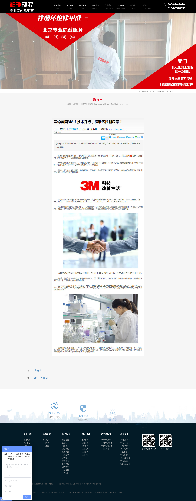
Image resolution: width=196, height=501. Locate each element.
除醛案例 (95, 7)
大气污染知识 (125, 446)
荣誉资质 (27, 443)
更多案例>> (66, 473)
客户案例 (66, 434)
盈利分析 (85, 446)
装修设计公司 (49, 484)
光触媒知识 (124, 452)
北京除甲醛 (90, 484)
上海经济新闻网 (40, 378)
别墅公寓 (65, 461)
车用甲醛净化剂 (106, 446)
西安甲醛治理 (37, 484)
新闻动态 (47, 434)
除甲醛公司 (80, 484)
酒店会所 (65, 449)
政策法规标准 (125, 464)
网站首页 (57, 7)
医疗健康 (65, 464)
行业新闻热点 (125, 458)
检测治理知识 (125, 440)
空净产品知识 (125, 449)
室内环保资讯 (125, 443)
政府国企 (65, 443)
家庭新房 (65, 440)
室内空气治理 (106, 440)
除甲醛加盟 (70, 484)
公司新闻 (46, 440)
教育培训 (65, 452)
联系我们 (146, 7)
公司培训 (85, 455)
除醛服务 (82, 7)
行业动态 (46, 443)
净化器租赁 (105, 449)
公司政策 (85, 452)
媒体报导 (169, 91)
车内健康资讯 (125, 461)
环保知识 (46, 446)
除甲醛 (99, 484)
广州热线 (36, 370)
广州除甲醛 (60, 484)
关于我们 (70, 7)
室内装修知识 (125, 455)
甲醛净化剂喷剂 (106, 443)
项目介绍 (85, 443)
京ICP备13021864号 (115, 492)
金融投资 (65, 455)
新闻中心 (134, 7)
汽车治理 (65, 467)
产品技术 (108, 7)
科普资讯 (124, 434)
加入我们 (121, 7)
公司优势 (85, 449)
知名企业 (65, 446)
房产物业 (65, 458)
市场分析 (85, 440)
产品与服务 (106, 434)
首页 (154, 91)
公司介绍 (27, 440)
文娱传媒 (65, 470)
